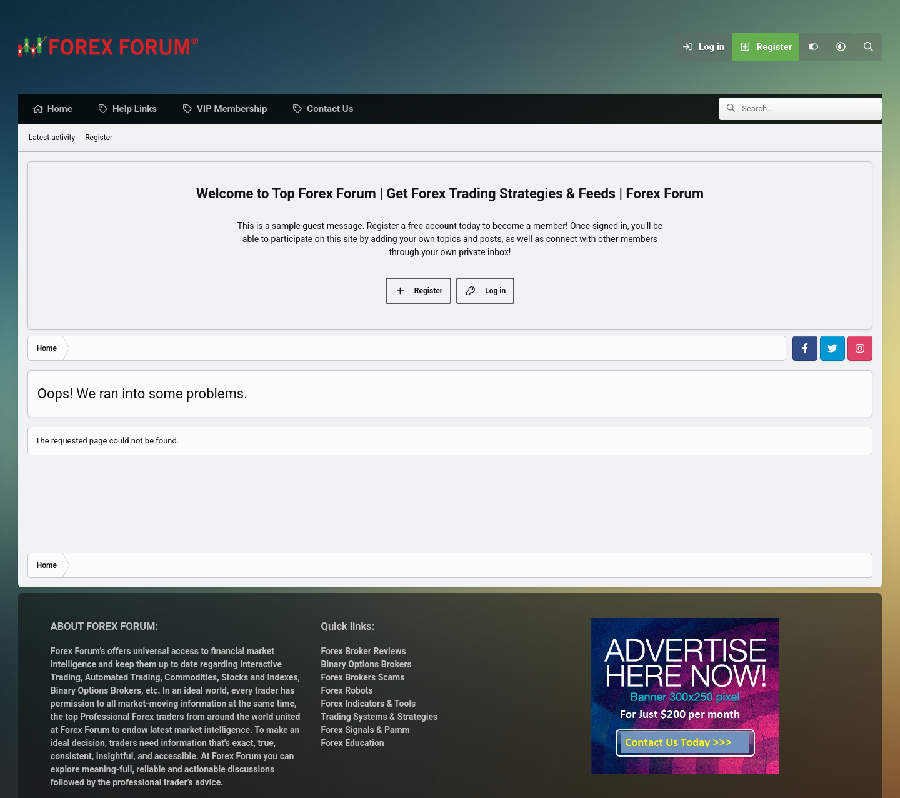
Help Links (138, 109)
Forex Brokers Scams (363, 677)
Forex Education (352, 743)
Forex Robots (347, 690)
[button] (840, 47)
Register (98, 138)
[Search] (868, 47)
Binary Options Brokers (96, 690)
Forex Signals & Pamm (365, 730)
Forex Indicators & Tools (368, 704)
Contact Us (333, 109)
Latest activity (52, 138)
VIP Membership (235, 109)
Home (63, 109)
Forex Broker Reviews (363, 651)
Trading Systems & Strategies (379, 717)
